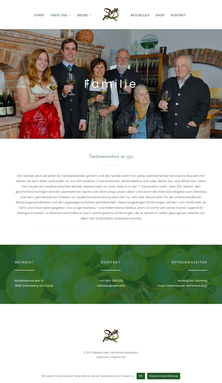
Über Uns (61, 15)
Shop (160, 15)
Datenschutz (118, 357)
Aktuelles (140, 15)
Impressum (102, 357)
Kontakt (178, 15)
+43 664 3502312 (111, 281)
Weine (84, 15)
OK (141, 376)
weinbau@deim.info (111, 286)
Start (39, 15)
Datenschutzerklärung (163, 376)
